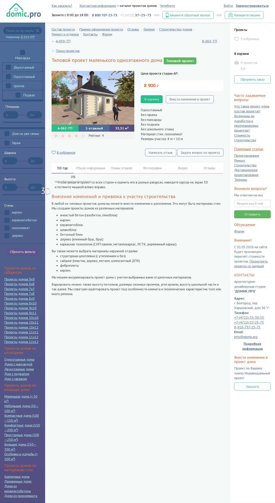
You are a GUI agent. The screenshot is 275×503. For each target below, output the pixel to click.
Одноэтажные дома (19, 359)
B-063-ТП (209, 41)
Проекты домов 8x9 (19, 298)
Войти (228, 5)
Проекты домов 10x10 (21, 317)
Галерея (149, 29)
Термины (240, 180)
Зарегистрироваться (252, 5)
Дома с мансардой (18, 364)
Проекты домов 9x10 (20, 308)
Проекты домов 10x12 (21, 327)
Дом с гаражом (15, 379)
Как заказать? (62, 5)
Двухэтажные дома (19, 369)
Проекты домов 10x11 (21, 322)
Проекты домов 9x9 (19, 279)
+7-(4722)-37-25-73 (249, 322)
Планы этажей (121, 168)
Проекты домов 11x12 (21, 337)
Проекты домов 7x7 (19, 289)
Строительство (245, 165)
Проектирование (246, 156)
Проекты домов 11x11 (21, 332)
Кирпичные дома (16, 476)
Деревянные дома (17, 481)
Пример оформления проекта (101, 29)
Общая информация (90, 168)
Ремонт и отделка (65, 34)
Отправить (252, 214)
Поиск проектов (68, 51)
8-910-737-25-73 (247, 327)
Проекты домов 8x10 (20, 303)
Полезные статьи (248, 148)
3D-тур (62, 168)
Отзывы (133, 29)
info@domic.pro (246, 337)
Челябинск (167, 5)
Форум (107, 34)
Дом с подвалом (16, 374)
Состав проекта (63, 29)
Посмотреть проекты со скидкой (251, 263)
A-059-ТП (63, 41)
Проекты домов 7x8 (19, 293)
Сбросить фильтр (22, 251)
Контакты (90, 34)
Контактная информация (97, 5)
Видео (183, 168)
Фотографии (152, 168)
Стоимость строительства (245, 137)
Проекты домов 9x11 (20, 313)
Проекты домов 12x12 (21, 342)
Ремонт (239, 160)
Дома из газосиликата (20, 496)
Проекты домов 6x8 (19, 284)
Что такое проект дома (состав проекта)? (251, 108)
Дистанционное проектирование (246, 172)
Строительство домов (175, 29)
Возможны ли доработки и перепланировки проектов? (246, 123)
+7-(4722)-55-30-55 (249, 317)
